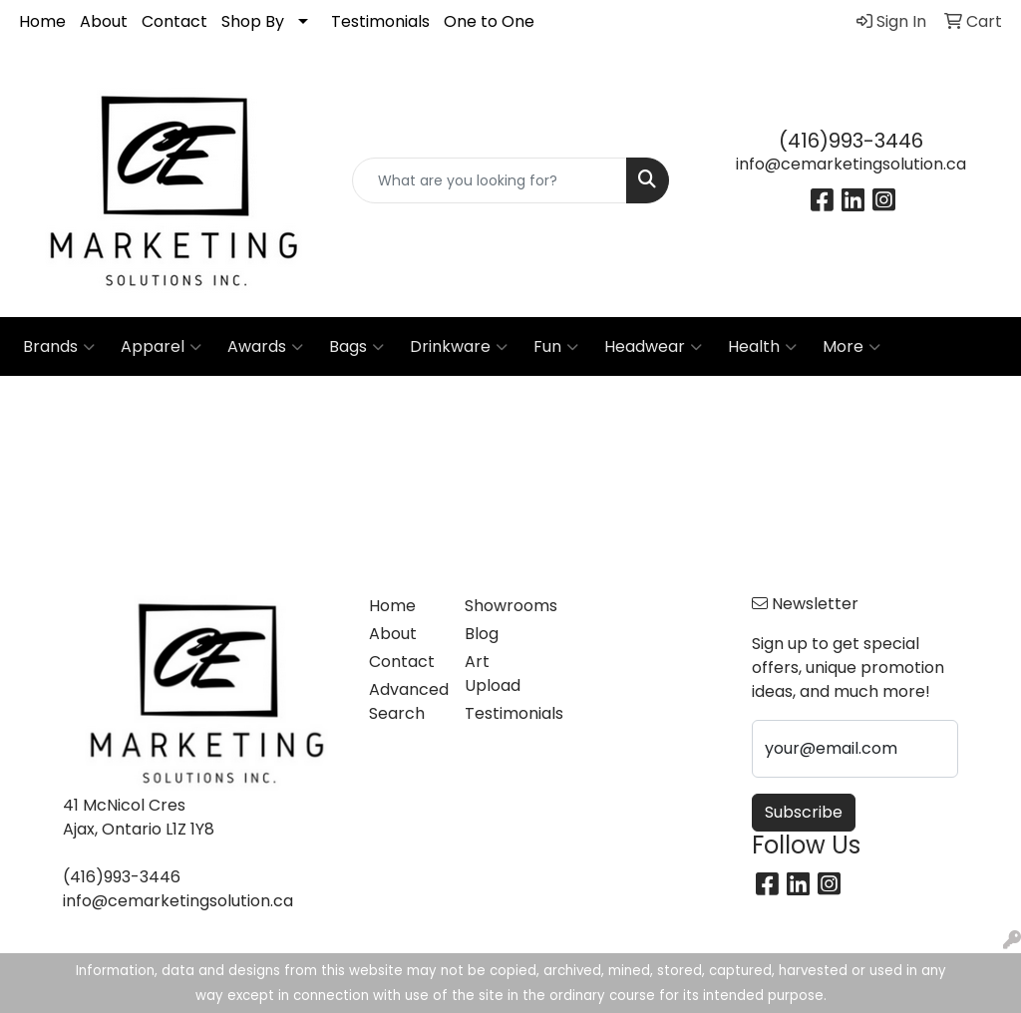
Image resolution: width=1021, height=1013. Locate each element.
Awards (265, 347)
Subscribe (804, 812)
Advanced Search (405, 701)
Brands (59, 347)
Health (762, 347)
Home (42, 21)
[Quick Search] (489, 180)
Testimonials (380, 21)
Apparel (161, 347)
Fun (555, 347)
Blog (482, 633)
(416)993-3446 (851, 141)
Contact (174, 21)
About (104, 21)
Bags (356, 347)
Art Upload (492, 673)
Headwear (653, 347)
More (851, 347)
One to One (489, 21)
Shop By (252, 21)
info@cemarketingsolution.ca (851, 164)
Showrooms (500, 605)
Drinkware (459, 347)
